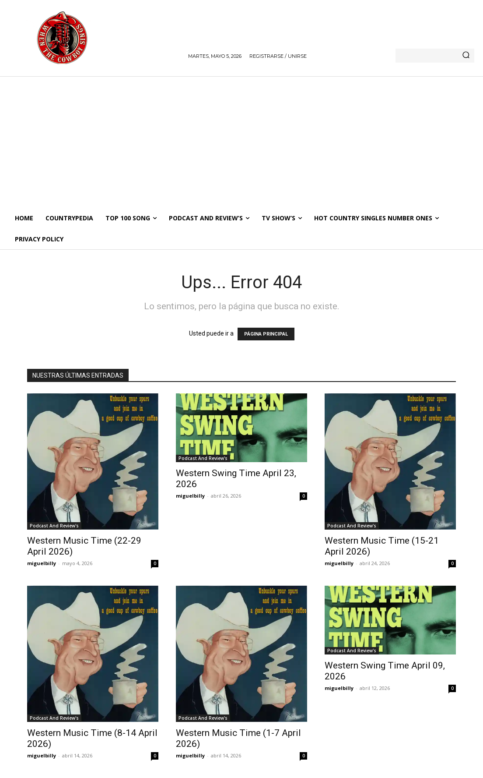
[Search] (466, 56)
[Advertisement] (241, 142)
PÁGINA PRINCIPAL (266, 334)
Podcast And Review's (54, 526)
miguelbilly (41, 563)
